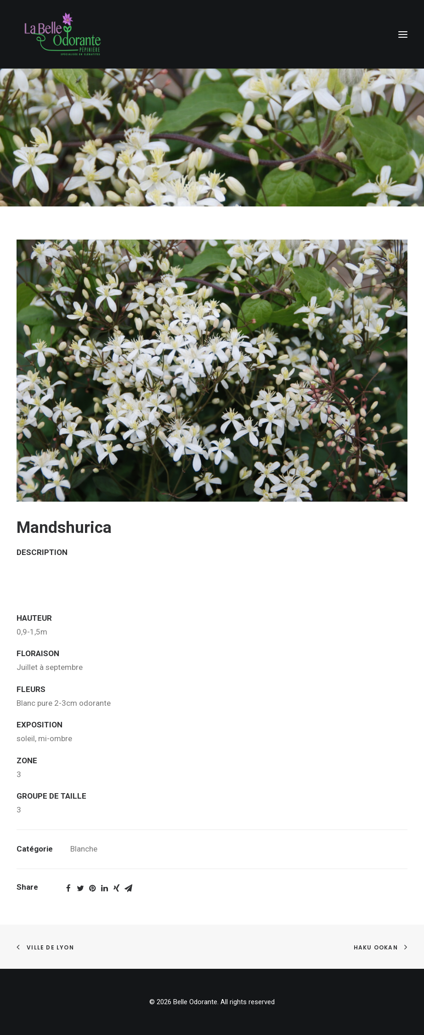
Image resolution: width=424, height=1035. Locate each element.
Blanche (83, 848)
